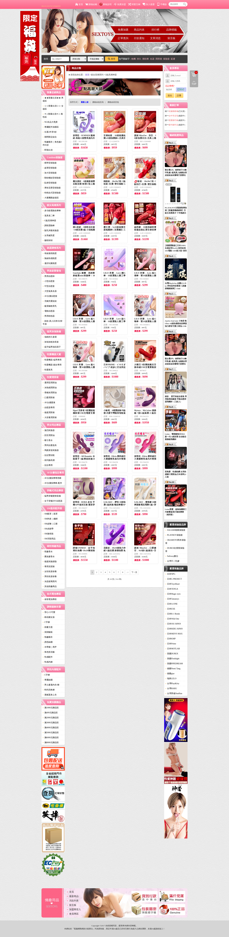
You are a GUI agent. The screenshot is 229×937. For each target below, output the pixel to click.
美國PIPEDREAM (174, 663)
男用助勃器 (49, 316)
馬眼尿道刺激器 (51, 450)
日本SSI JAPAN (173, 624)
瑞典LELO (170, 678)
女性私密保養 (50, 571)
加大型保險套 (50, 173)
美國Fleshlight (172, 659)
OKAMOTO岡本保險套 (175, 541)
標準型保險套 (50, 163)
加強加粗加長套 (51, 342)
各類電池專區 (50, 599)
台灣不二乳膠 (172, 561)
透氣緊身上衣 (50, 695)
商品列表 (139, 29)
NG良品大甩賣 (50, 122)
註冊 (179, 95)
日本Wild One (172, 619)
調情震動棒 (49, 225)
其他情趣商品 (50, 586)
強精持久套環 (50, 337)
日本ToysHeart (172, 584)
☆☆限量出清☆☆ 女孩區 (53, 107)
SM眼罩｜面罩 (50, 514)
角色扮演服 (49, 652)
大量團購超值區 (51, 198)
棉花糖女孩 (49, 617)
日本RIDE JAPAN (174, 629)
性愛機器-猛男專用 (52, 360)
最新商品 (74, 896)
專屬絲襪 (48, 680)
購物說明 (105, 4)
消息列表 (74, 900)
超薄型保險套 (50, 168)
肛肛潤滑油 (49, 435)
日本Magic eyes (173, 594)
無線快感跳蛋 (50, 258)
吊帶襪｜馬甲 (50, 647)
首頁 (79, 4)
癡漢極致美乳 (50, 306)
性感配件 (48, 657)
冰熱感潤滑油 (50, 388)
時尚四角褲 (49, 690)
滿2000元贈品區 (51, 718)
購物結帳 (91, 4)
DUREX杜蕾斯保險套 (174, 549)
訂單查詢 (123, 38)
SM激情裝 (48, 534)
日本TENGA (171, 589)
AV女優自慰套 (50, 296)
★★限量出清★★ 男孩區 (53, 99)
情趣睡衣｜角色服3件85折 (52, 143)
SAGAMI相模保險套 (175, 530)
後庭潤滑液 (49, 412)
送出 (170, 95)
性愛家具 (48, 370)
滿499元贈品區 (50, 713)
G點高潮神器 (49, 220)
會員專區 (74, 914)
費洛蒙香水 (49, 556)
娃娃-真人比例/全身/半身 (53, 322)
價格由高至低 (113, 102)
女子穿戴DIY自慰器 (52, 501)
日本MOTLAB (172, 649)
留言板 (171, 38)
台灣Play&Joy (172, 683)
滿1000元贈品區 (51, 708)
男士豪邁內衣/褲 (51, 685)
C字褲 (46, 622)
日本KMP (170, 639)
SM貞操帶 (48, 529)
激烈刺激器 (49, 430)
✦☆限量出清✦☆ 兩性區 (53, 115)
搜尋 (111, 59)
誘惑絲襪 (48, 642)
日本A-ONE (171, 604)
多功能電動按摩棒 (52, 211)
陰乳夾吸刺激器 (51, 230)
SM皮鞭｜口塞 (50, 524)
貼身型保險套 (50, 183)
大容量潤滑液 (50, 417)
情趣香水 (48, 551)
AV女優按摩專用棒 (52, 478)
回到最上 (194, 83)
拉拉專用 (48, 465)
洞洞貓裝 (48, 632)
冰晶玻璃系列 (50, 581)
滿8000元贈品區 (51, 742)
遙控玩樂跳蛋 (50, 263)
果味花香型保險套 (52, 188)
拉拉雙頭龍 (49, 455)
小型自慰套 (49, 281)
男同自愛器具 (50, 445)
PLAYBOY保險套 (174, 535)
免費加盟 (120, 4)
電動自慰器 (49, 311)
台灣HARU (171, 688)
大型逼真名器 (50, 291)
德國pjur (170, 673)
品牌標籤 (171, 29)
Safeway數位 (171, 556)
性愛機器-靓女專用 (52, 365)
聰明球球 (48, 240)
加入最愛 (149, 4)
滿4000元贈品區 (51, 727)
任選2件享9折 (50, 132)
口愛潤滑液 (49, 397)
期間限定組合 (50, 137)
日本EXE (170, 609)
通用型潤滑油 (50, 383)
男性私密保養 (50, 576)
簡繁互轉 (134, 4)
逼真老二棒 (49, 215)
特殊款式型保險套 (52, 193)
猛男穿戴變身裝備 (52, 496)
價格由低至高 (98, 102)
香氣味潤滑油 (50, 392)
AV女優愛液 (49, 402)
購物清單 (194, 72)
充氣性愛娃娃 (50, 301)
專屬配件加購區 (51, 127)
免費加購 (123, 29)
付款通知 (139, 38)
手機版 (162, 4)
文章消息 (155, 38)
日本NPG (170, 574)
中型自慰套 (49, 286)
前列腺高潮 (49, 460)
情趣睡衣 (48, 637)
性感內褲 (48, 662)
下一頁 (134, 572)
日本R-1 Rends (172, 614)
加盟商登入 (75, 909)
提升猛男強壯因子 (52, 347)
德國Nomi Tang (172, 668)
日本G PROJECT (173, 579)
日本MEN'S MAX (174, 634)
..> (128, 572)
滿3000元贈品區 (51, 722)
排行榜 (155, 29)
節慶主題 (48, 627)
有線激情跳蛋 (50, 253)
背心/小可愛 (49, 612)
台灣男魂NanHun (173, 693)
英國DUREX (171, 654)
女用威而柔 (49, 235)
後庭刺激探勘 (50, 561)
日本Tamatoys (172, 599)
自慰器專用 (49, 407)
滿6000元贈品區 (51, 737)
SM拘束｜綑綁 (50, 519)
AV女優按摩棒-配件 (52, 483)
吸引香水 (48, 440)
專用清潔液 (49, 566)
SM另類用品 (49, 539)
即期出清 (48, 150)
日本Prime (170, 644)
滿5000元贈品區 (51, 732)
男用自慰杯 (49, 276)
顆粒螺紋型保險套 (52, 178)
